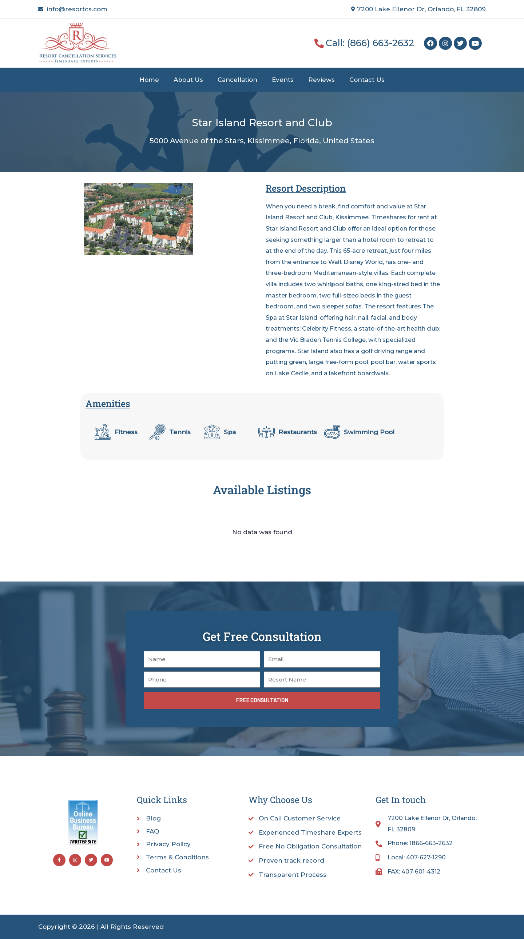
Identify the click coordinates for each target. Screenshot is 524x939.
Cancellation (237, 79)
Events (283, 79)
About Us (188, 79)
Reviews (321, 79)
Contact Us (367, 79)
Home (149, 79)
